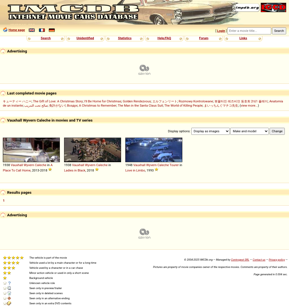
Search (46, 38)
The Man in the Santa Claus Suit (140, 105)
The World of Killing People (183, 105)
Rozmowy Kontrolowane (196, 101)
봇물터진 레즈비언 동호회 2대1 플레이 (241, 101)
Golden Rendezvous (137, 101)
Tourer (174, 165)
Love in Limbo (135, 170)
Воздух (72, 105)
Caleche (40, 165)
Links (243, 38)
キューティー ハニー (17, 101)
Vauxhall (17, 165)
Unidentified (85, 38)
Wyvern (29, 165)
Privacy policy (277, 259)
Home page (16, 30)
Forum (204, 38)
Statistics (125, 38)
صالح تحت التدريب (36, 105)
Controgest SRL (240, 259)
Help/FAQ (164, 38)
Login (221, 31)
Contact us (259, 259)
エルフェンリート (164, 101)
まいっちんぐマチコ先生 (221, 105)
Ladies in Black (75, 170)
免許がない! (57, 105)
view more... (249, 105)
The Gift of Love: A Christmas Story (58, 101)
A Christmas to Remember (98, 105)
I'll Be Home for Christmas (102, 101)
